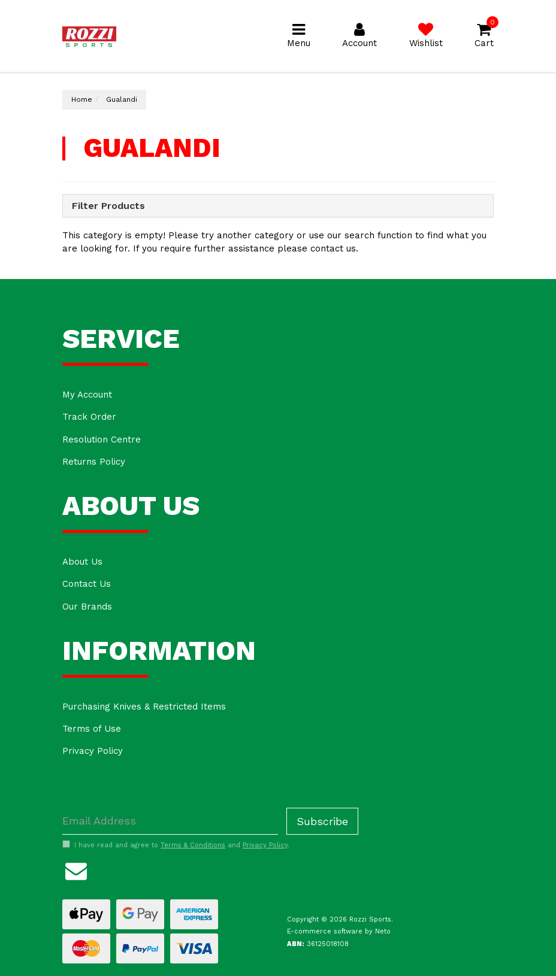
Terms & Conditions (193, 845)
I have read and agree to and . (175, 845)
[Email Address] (170, 821)
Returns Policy (93, 461)
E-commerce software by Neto (339, 931)
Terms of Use (91, 728)
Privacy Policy (92, 750)
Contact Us (86, 583)
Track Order (89, 416)
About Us (82, 561)
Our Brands (87, 606)
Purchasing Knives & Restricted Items (144, 706)
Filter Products (108, 206)
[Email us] (76, 869)
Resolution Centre (101, 439)
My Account (87, 394)
